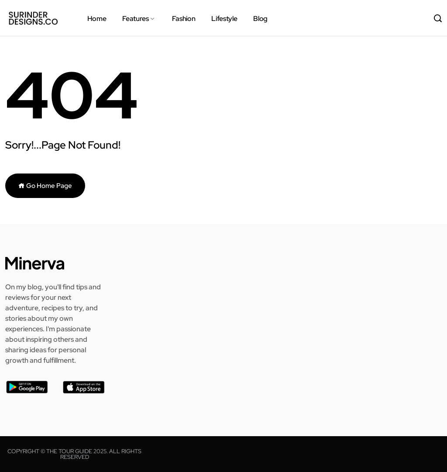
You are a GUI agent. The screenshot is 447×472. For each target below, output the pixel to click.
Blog (260, 18)
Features (135, 18)
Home (97, 18)
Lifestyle (224, 18)
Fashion (184, 18)
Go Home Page (45, 185)
